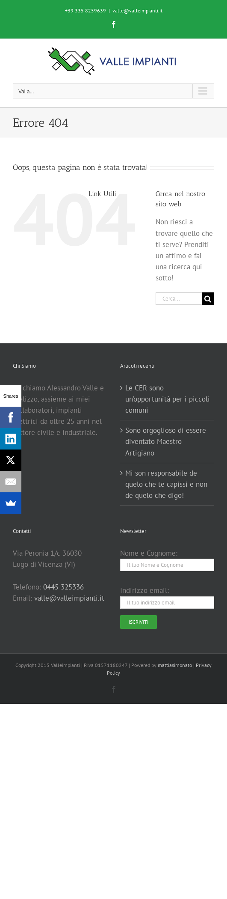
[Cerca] (208, 298)
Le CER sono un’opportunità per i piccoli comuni (167, 399)
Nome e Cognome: (148, 553)
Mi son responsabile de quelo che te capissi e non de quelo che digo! (166, 484)
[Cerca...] (179, 298)
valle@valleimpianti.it (137, 10)
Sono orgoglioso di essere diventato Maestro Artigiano (165, 441)
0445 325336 (63, 587)
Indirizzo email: (144, 590)
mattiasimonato (175, 665)
